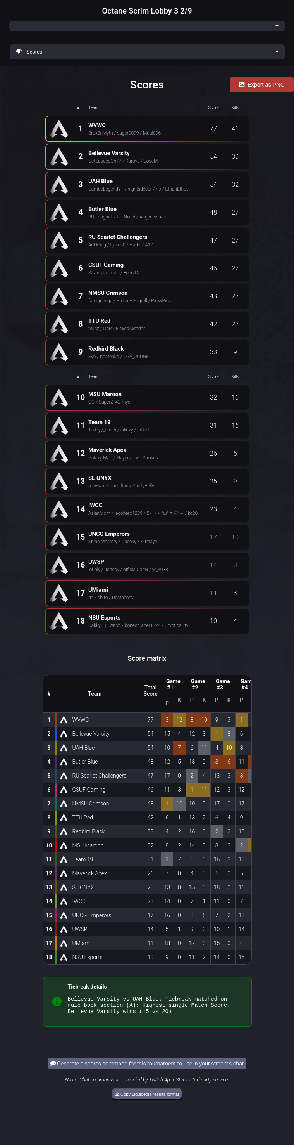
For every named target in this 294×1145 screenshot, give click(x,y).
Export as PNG (262, 84)
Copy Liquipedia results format (147, 1097)
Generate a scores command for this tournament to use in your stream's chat (147, 1067)
